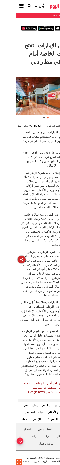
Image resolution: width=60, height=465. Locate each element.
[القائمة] (13, 6)
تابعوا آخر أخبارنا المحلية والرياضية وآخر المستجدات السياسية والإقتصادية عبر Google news (28, 388)
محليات (47, 429)
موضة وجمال (30, 443)
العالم (43, 436)
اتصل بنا (50, 419)
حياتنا (30, 436)
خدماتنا (9, 419)
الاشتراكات (35, 419)
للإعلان (21, 419)
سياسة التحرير (13, 405)
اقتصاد (11, 429)
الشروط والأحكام (42, 412)
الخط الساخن (29, 429)
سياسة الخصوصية (17, 412)
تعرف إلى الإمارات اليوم (40, 405)
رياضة (17, 436)
